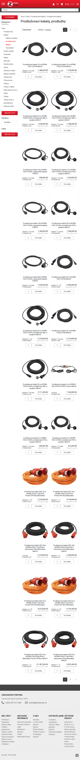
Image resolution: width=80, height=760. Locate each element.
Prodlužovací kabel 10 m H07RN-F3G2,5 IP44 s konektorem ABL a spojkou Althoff (35, 118)
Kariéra (35, 727)
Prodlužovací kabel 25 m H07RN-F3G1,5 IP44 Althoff (64, 278)
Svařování (7, 54)
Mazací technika (9, 74)
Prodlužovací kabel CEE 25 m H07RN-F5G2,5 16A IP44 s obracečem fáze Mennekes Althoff (64, 657)
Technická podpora (55, 732)
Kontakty (36, 720)
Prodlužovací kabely (8, 33)
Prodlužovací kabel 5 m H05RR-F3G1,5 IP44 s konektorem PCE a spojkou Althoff (35, 440)
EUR (73, 4)
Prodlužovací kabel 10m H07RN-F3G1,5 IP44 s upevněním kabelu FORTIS (35, 172)
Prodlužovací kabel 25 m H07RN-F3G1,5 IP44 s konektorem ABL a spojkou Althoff (35, 333)
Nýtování (7, 61)
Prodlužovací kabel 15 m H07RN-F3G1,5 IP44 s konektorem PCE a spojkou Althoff (64, 172)
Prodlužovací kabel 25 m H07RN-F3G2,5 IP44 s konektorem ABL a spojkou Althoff (35, 386)
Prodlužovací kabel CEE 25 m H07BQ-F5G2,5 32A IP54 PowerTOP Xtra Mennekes (64, 603)
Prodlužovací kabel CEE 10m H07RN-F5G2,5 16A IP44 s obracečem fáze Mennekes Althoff (35, 548)
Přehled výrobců (39, 732)
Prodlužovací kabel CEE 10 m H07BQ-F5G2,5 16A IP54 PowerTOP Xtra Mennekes (35, 493)
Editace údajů (6, 725)
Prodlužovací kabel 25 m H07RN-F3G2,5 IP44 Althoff (64, 332)
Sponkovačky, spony (8, 65)
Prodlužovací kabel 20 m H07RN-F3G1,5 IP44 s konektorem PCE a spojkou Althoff (64, 225)
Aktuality (52, 727)
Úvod (22, 17)
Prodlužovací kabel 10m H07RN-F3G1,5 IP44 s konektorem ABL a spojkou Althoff (64, 118)
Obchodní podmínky (24, 722)
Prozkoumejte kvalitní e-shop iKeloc (69, 739)
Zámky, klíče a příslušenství (9, 101)
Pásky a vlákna (9, 87)
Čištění (6, 96)
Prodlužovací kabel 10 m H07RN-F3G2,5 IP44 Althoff (64, 65)
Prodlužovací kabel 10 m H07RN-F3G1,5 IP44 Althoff (35, 65)
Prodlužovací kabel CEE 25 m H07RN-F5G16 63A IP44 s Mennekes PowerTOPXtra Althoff (35, 656)
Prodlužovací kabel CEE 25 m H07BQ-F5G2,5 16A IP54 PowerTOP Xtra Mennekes (35, 603)
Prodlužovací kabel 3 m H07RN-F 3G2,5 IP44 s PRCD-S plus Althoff (64, 385)
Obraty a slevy (7, 739)
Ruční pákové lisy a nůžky (10, 91)
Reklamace (21, 729)
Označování (8, 77)
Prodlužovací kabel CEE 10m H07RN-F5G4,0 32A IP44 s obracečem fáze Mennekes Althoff (64, 548)
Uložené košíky (7, 734)
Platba (19, 734)
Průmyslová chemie (8, 82)
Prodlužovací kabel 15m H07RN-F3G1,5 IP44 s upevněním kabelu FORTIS (35, 225)
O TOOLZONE (38, 722)
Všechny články (54, 725)
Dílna (3, 28)
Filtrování (9, 17)
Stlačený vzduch (9, 71)
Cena (4, 129)
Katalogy (52, 734)
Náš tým (36, 725)
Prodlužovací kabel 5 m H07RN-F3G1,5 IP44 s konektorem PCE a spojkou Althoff (64, 440)
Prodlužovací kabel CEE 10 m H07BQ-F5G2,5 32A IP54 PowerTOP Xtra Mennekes (64, 493)
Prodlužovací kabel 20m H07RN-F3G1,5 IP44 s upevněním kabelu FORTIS (35, 279)
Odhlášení (5, 744)
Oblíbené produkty (8, 742)
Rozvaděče (10, 48)
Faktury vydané (7, 732)
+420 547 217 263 (13, 703)
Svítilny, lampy (9, 51)
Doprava (20, 732)
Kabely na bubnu (11, 38)
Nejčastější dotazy (23, 737)
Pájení (6, 58)
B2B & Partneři (38, 729)
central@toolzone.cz (38, 703)
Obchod (51, 729)
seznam (48, 30)
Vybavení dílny (9, 106)
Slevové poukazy (8, 737)
